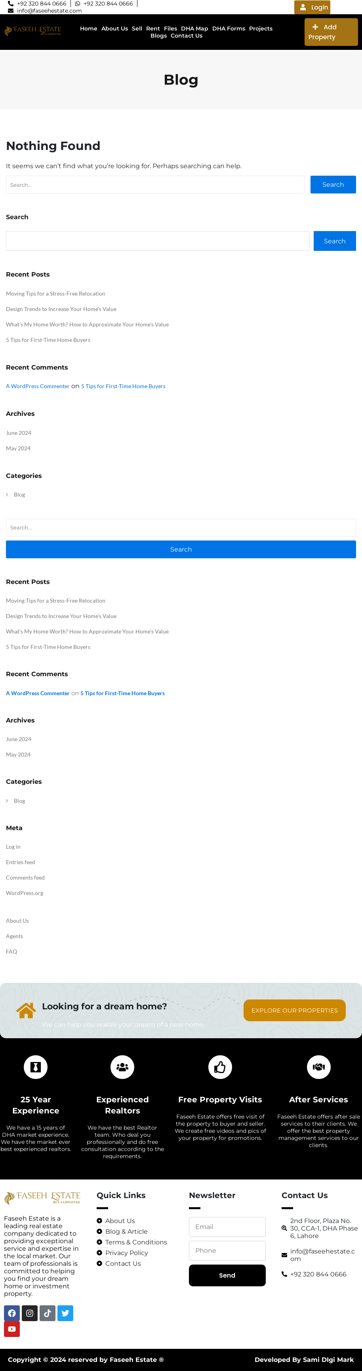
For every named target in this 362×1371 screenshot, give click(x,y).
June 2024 (18, 432)
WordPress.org (24, 892)
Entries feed (20, 862)
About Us (17, 920)
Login (314, 7)
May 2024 (18, 448)
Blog (19, 494)
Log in (13, 846)
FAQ (11, 951)
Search (333, 184)
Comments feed (25, 877)
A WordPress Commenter (38, 386)
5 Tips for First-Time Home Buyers (48, 339)
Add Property (323, 32)
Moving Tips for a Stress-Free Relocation (55, 293)
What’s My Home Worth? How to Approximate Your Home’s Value (87, 324)
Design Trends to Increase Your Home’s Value (61, 308)
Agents (14, 936)
